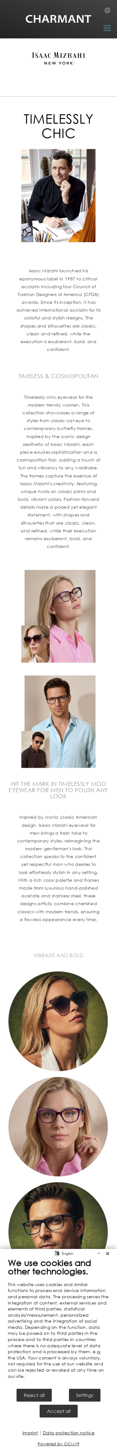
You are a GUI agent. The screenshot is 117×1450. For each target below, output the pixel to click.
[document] (58, 1323)
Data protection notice (69, 1433)
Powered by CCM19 (59, 1444)
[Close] (107, 1253)
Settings (84, 1395)
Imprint (30, 1433)
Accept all (59, 1411)
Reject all (34, 1395)
